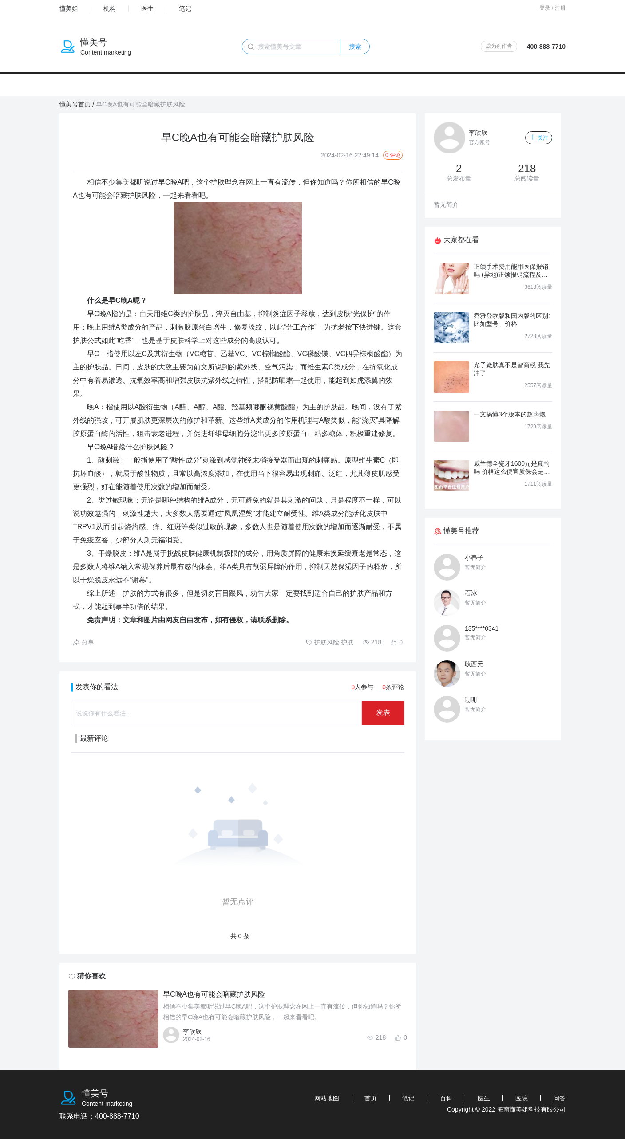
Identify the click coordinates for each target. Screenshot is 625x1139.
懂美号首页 (75, 104)
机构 (109, 8)
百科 (446, 1098)
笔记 (185, 8)
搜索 (355, 46)
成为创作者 (499, 46)
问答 (559, 1098)
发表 (383, 712)
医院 (521, 1098)
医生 (147, 8)
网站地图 (326, 1098)
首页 (370, 1098)
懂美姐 (68, 8)
